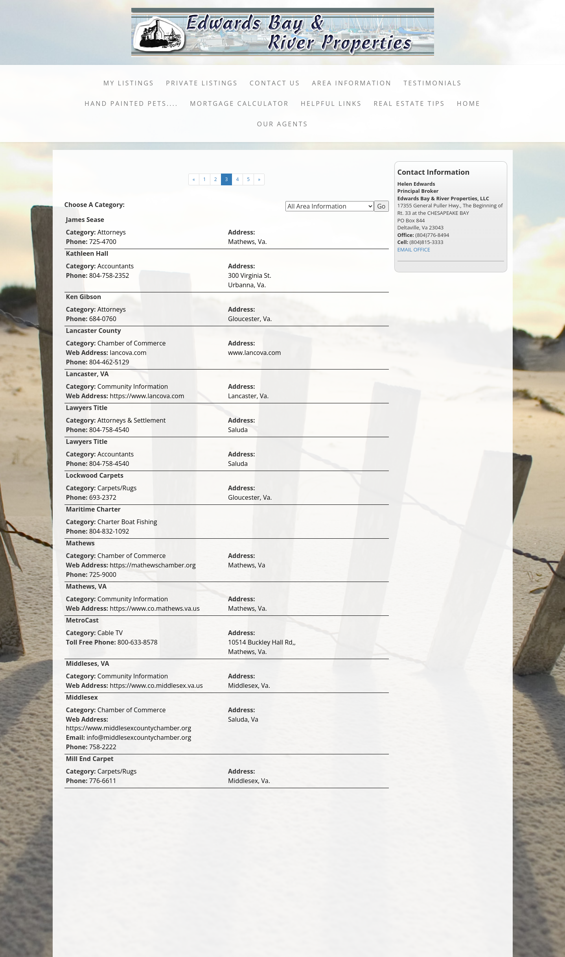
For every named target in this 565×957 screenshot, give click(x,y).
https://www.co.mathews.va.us (154, 608)
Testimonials (432, 83)
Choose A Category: (95, 204)
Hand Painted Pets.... (131, 103)
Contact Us (275, 83)
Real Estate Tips (409, 103)
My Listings (128, 83)
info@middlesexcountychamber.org (138, 737)
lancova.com (128, 352)
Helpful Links (331, 103)
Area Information (352, 83)
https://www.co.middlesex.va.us (156, 685)
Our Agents (282, 124)
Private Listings (202, 83)
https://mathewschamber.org (152, 565)
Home (468, 103)
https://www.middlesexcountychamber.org (128, 728)
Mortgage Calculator (239, 103)
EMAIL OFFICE (414, 249)
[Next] (193, 179)
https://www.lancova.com (147, 396)
